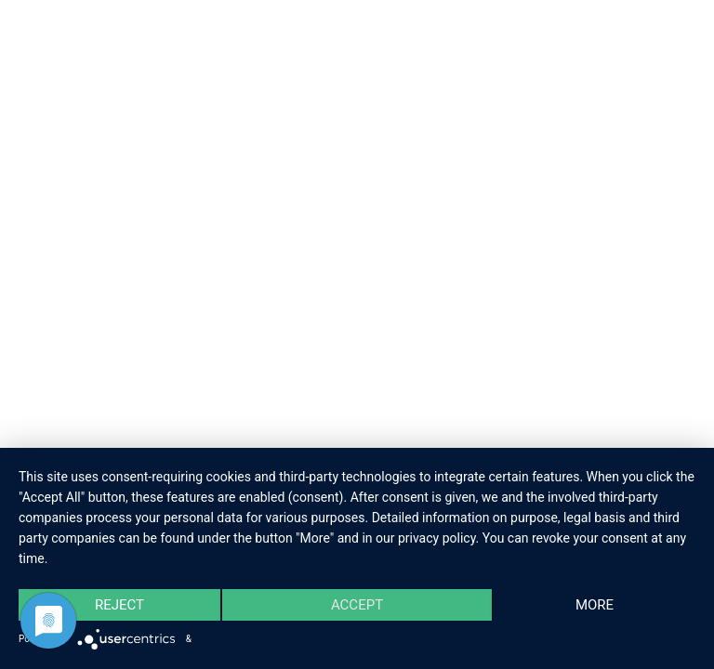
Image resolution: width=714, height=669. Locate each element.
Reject (119, 605)
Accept (357, 605)
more (594, 605)
